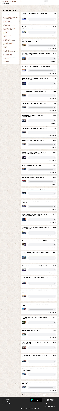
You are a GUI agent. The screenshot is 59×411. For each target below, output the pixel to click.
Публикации (46, 3)
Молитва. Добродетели (8, 42)
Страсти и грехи (6, 44)
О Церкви (5, 33)
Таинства (5, 36)
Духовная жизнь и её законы (9, 40)
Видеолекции (36, 3)
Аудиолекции (41, 3)
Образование (5, 48)
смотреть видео (52, 21)
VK (7, 401)
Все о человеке (6, 50)
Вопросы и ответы (51, 3)
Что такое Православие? (8, 26)
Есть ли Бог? (5, 20)
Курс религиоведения (7, 55)
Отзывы (56, 3)
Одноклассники (7, 403)
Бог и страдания (6, 21)
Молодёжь (5, 32)
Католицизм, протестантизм (9, 28)
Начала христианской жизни (9, 37)
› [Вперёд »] (56, 394)
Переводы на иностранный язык (9, 59)
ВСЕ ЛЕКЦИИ (6, 61)
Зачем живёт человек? (7, 18)
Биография (32, 3)
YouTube (7, 399)
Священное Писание (7, 35)
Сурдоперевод (6, 58)
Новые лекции (6, 14)
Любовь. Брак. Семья (7, 29)
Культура (5, 47)
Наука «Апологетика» (7, 54)
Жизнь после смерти (7, 22)
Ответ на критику (6, 24)
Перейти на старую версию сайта (50, 400)
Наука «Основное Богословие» (9, 57)
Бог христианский (6, 39)
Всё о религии (6, 31)
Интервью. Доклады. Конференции (10, 17)
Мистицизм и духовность (8, 43)
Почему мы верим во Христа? (9, 25)
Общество (5, 46)
